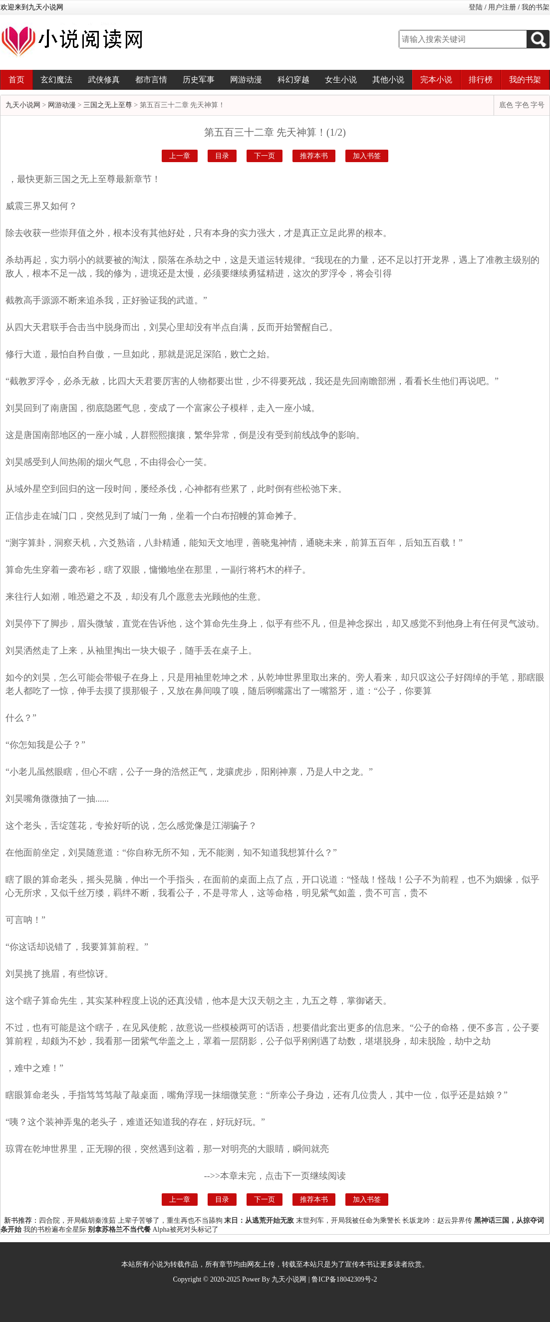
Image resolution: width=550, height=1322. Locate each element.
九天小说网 (22, 105)
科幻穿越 (293, 79)
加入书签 (367, 156)
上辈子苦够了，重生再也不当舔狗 (170, 1220)
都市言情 (151, 79)
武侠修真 (104, 79)
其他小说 (388, 79)
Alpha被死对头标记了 (186, 1229)
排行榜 (481, 79)
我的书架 (536, 7)
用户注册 (502, 7)
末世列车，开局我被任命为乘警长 (348, 1220)
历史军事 (199, 79)
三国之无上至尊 (107, 105)
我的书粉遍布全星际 (54, 1229)
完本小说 (436, 79)
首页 (16, 79)
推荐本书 (314, 156)
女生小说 (341, 79)
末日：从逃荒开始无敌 (259, 1220)
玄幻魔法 (56, 79)
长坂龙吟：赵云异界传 (437, 1220)
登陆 (476, 7)
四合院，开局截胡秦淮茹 (77, 1220)
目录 (222, 156)
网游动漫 (246, 79)
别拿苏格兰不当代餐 (119, 1229)
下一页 (264, 156)
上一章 (179, 156)
